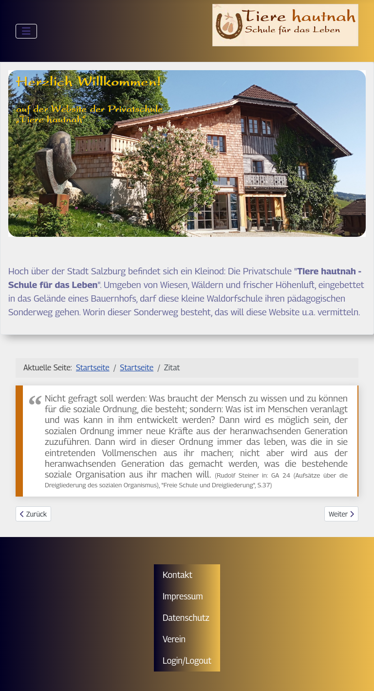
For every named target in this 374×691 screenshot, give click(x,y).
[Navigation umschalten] (26, 31)
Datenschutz (186, 618)
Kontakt (177, 575)
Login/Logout (187, 660)
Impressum (183, 596)
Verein (174, 639)
